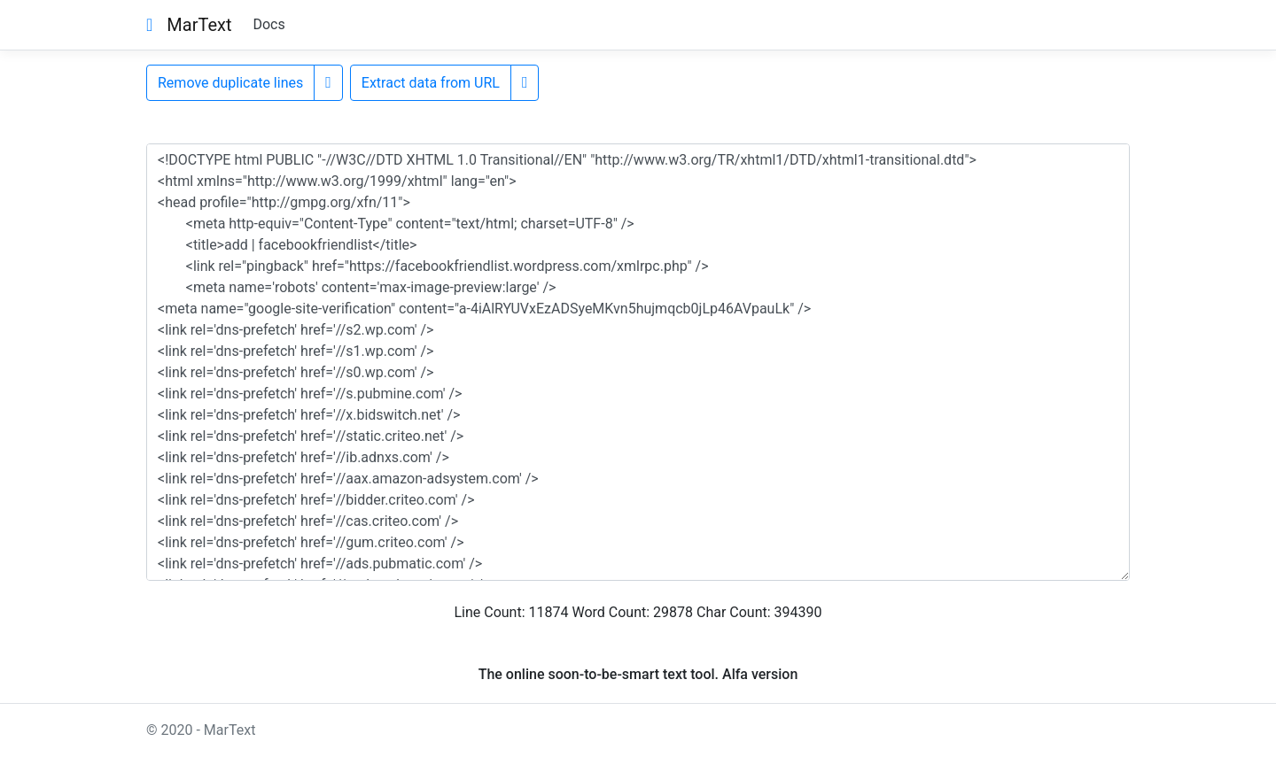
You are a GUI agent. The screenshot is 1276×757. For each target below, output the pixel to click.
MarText (199, 24)
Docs (268, 24)
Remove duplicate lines (230, 82)
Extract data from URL (431, 82)
